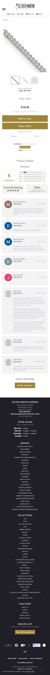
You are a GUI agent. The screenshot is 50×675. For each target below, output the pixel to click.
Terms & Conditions (36, 658)
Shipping (13, 136)
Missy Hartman (19, 202)
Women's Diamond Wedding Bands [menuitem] (25, 509)
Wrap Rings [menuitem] (25, 501)
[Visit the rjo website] (25, 651)
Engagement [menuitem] (25, 449)
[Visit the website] (29, 645)
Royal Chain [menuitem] (25, 587)
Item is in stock (25, 147)
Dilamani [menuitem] (25, 540)
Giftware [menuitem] (25, 477)
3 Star (20, 177)
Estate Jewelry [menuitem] (25, 474)
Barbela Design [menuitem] (25, 529)
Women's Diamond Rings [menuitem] (25, 496)
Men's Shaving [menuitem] (25, 568)
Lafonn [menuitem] (25, 554)
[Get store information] (25, 416)
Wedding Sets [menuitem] (25, 504)
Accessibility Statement (25, 663)
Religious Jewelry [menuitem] (25, 487)
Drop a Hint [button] (25, 126)
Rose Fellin (17, 340)
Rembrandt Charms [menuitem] (25, 579)
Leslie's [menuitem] (25, 557)
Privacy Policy (25, 615)
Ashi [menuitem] (25, 527)
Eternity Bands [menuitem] (25, 490)
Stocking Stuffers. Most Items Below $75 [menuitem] (25, 592)
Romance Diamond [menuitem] (25, 584)
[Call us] (25, 414)
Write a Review (25, 385)
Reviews (25, 166)
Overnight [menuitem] (25, 573)
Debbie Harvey (19, 223)
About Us (25, 607)
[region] (25, 51)
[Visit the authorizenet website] (16, 645)
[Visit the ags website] (8, 645)
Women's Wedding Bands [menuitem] (25, 498)
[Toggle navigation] (4, 9)
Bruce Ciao (17, 359)
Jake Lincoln (18, 275)
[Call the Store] (25, 412)
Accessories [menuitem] (25, 485)
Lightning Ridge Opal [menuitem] (25, 562)
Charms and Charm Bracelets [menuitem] (25, 457)
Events (25, 610)
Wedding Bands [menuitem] (25, 452)
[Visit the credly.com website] (44, 645)
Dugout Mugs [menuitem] (25, 543)
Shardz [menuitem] (25, 590)
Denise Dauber (19, 259)
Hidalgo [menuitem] (25, 551)
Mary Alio (17, 291)
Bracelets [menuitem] (25, 471)
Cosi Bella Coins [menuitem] (25, 538)
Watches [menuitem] (25, 482)
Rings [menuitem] (25, 468)
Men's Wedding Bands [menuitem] (25, 507)
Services (25, 613)
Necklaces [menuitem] (25, 463)
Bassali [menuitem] (25, 532)
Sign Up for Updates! (25, 632)
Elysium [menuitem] (25, 546)
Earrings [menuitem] (25, 460)
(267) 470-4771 (25, 90)
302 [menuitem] (25, 519)
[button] (11, 14)
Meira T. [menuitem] (25, 565)
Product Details (25, 160)
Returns (36, 136)
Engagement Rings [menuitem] (25, 493)
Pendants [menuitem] (25, 455)
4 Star (20, 174)
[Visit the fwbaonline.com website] (23, 645)
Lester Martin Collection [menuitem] (25, 560)
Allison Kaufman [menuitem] (25, 524)
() (44, 172)
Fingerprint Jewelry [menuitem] (25, 549)
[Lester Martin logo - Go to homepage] (25, 6)
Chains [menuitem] (25, 466)
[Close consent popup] (42, 671)
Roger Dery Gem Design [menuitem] (25, 581)
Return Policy (25, 618)
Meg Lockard (18, 239)
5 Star (20, 172)
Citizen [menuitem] (25, 535)
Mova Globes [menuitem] (25, 571)
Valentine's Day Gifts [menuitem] (25, 598)
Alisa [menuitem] (25, 521)
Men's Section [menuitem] (25, 479)
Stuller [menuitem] (25, 595)
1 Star (20, 181)
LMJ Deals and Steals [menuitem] (25, 446)
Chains (6, 20)
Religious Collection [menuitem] (25, 576)
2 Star (20, 179)
